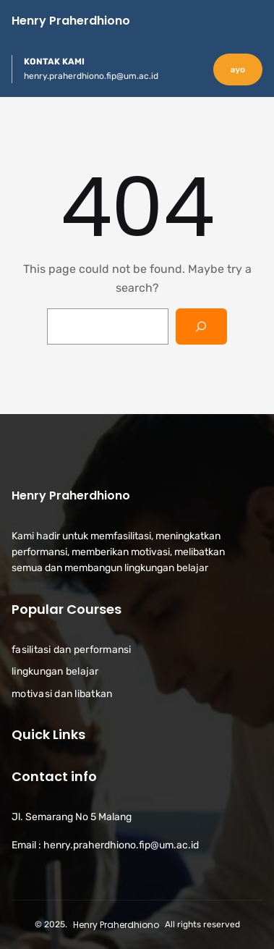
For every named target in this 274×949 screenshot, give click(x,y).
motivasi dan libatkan (62, 693)
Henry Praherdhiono (71, 20)
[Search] (201, 326)
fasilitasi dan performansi (72, 650)
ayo (238, 69)
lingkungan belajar (55, 671)
